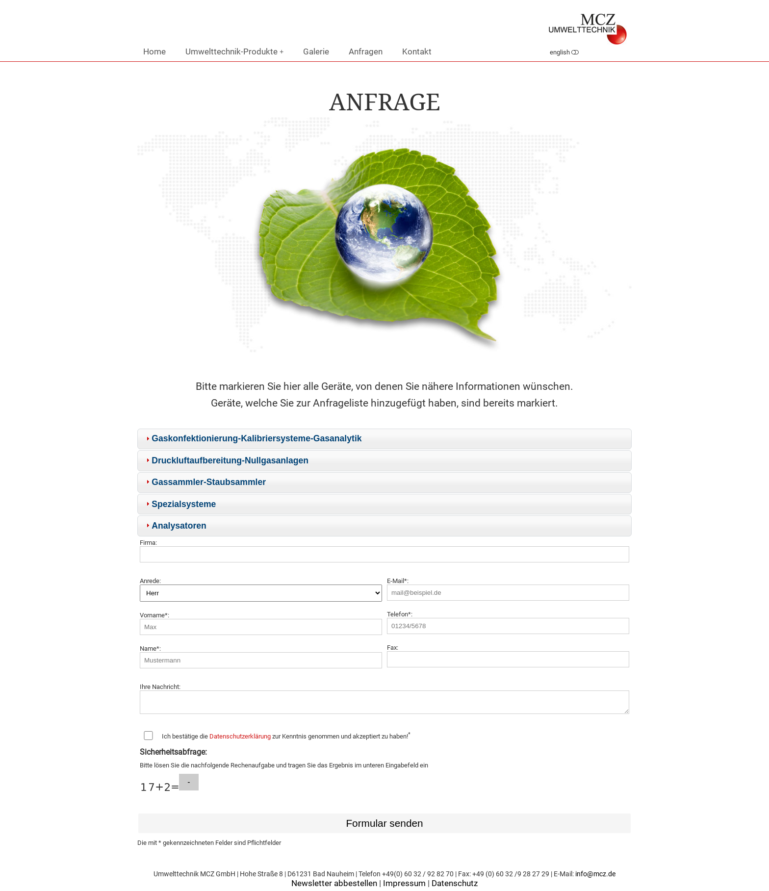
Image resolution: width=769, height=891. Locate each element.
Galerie (316, 51)
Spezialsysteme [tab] (180, 504)
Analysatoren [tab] (175, 526)
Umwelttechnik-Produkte (234, 51)
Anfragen (366, 51)
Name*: (150, 648)
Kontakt (417, 51)
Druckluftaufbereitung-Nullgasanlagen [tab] (226, 460)
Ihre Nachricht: (160, 686)
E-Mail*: (398, 581)
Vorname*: (154, 615)
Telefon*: (399, 614)
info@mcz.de (595, 877)
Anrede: (150, 581)
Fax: (392, 647)
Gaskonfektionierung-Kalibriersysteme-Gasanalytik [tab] (252, 438)
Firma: (148, 542)
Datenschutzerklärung (240, 739)
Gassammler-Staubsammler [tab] (205, 482)
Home (154, 51)
